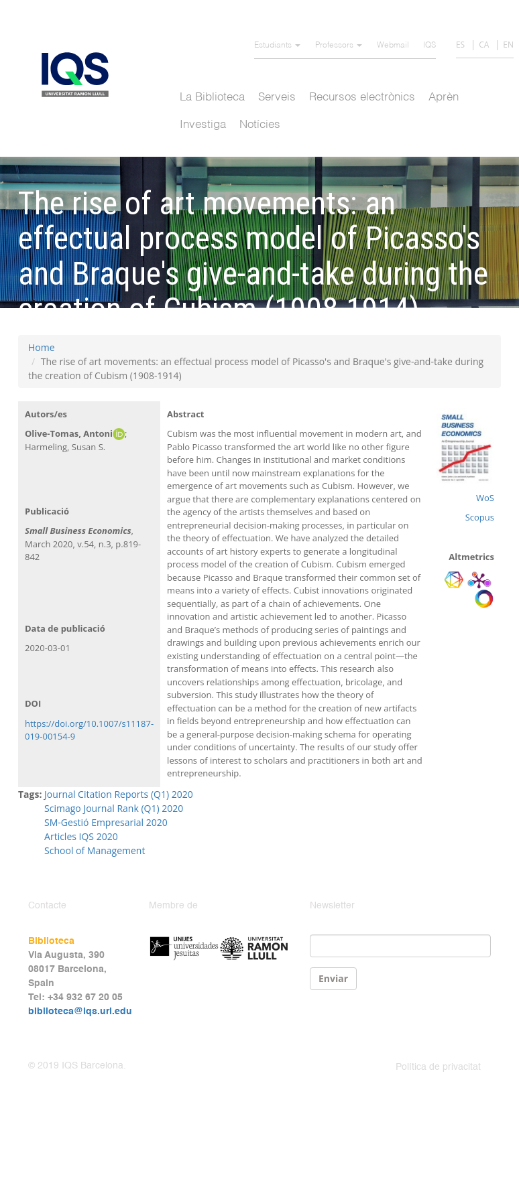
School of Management (94, 850)
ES (460, 44)
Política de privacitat (438, 1067)
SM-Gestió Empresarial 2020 (106, 822)
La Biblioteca (212, 97)
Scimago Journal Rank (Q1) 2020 (113, 808)
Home (41, 347)
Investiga (203, 125)
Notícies (259, 125)
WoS (485, 498)
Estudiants (277, 46)
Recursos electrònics (362, 97)
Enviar (333, 978)
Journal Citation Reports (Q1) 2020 (118, 794)
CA (484, 44)
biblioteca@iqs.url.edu (80, 1011)
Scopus (479, 517)
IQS (429, 46)
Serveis (277, 97)
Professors (338, 46)
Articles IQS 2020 (81, 836)
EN (508, 44)
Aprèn (443, 97)
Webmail (393, 46)
